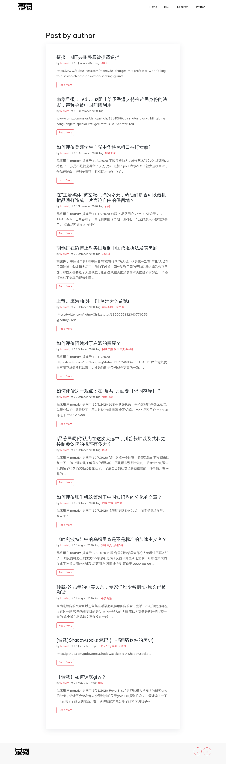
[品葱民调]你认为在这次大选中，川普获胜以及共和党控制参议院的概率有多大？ (110, 441)
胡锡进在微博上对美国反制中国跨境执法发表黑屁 (106, 248)
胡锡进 (106, 254)
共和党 (129, 349)
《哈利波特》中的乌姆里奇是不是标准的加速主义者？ (111, 539)
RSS (167, 6)
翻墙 (115, 646)
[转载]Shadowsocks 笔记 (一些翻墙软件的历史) (105, 640)
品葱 (108, 206)
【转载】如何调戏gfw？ (81, 677)
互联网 (122, 646)
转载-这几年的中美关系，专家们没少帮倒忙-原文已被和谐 (111, 589)
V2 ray (108, 646)
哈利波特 (117, 545)
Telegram (182, 6)
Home (153, 6)
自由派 (118, 503)
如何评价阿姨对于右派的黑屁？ (88, 343)
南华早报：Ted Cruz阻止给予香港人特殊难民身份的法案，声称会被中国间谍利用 (111, 102)
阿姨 (105, 349)
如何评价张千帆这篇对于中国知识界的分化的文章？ (109, 497)
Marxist (64, 63)
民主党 (121, 349)
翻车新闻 (107, 307)
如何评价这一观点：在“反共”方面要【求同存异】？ (108, 391)
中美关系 (106, 598)
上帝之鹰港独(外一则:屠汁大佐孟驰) (92, 301)
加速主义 (106, 545)
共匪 (104, 63)
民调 (105, 450)
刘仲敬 (112, 349)
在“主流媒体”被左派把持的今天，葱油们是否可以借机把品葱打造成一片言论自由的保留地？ (111, 197)
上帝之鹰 (119, 307)
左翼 (111, 503)
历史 (100, 646)
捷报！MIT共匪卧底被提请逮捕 (88, 57)
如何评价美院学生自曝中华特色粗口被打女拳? (103, 147)
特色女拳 (110, 153)
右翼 (105, 503)
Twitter (200, 6)
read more (65, 84)
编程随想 (107, 397)
